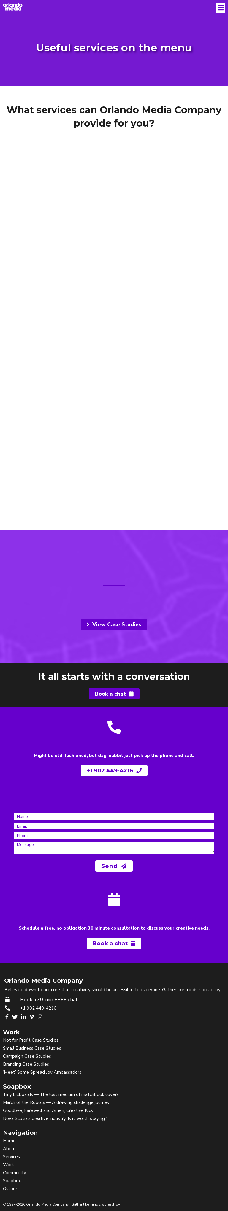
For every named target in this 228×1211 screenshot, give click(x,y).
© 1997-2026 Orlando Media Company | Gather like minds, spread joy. (62, 1204)
